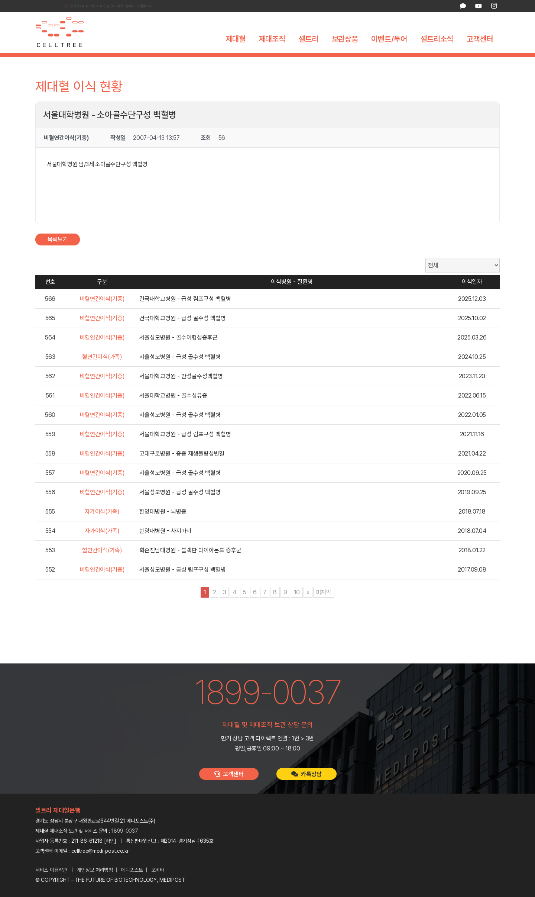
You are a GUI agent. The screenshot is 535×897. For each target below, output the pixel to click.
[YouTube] (478, 6)
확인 (110, 841)
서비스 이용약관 (51, 870)
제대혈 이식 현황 (288, 61)
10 (297, 605)
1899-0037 (124, 831)
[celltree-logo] (64, 32)
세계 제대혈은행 (239, 61)
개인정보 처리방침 (95, 870)
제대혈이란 (153, 61)
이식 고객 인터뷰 (338, 61)
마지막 (323, 605)
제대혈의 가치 (193, 61)
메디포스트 (132, 870)
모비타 (157, 870)
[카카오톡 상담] (463, 6)
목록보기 (58, 252)
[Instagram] (494, 6)
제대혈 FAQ (381, 61)
